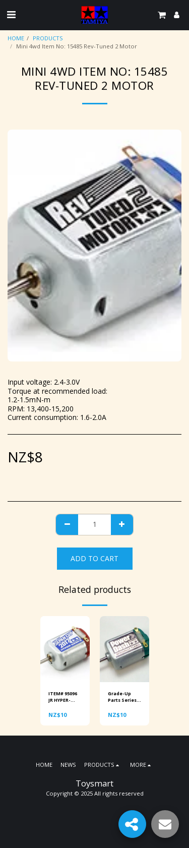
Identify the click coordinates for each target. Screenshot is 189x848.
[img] (65, 649)
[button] (11, 14)
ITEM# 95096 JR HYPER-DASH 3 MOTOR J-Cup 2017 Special (64, 697)
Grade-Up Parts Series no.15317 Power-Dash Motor (122, 697)
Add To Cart (94, 558)
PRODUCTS (48, 38)
